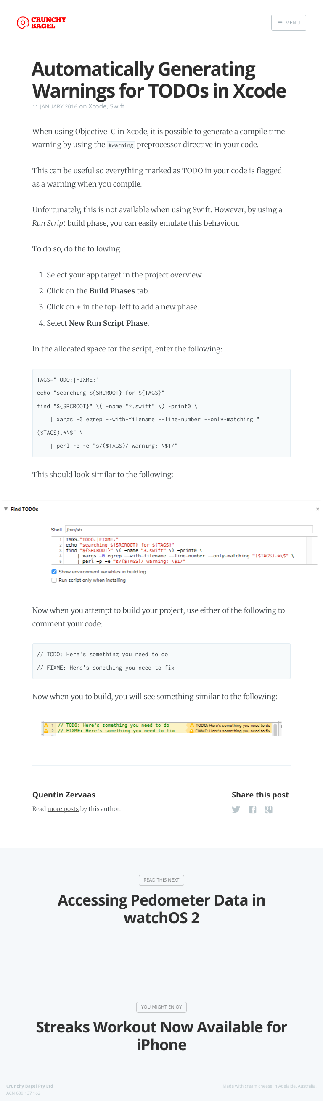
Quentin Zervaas (63, 795)
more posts (63, 809)
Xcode (98, 106)
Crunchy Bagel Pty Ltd (29, 1085)
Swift (117, 106)
